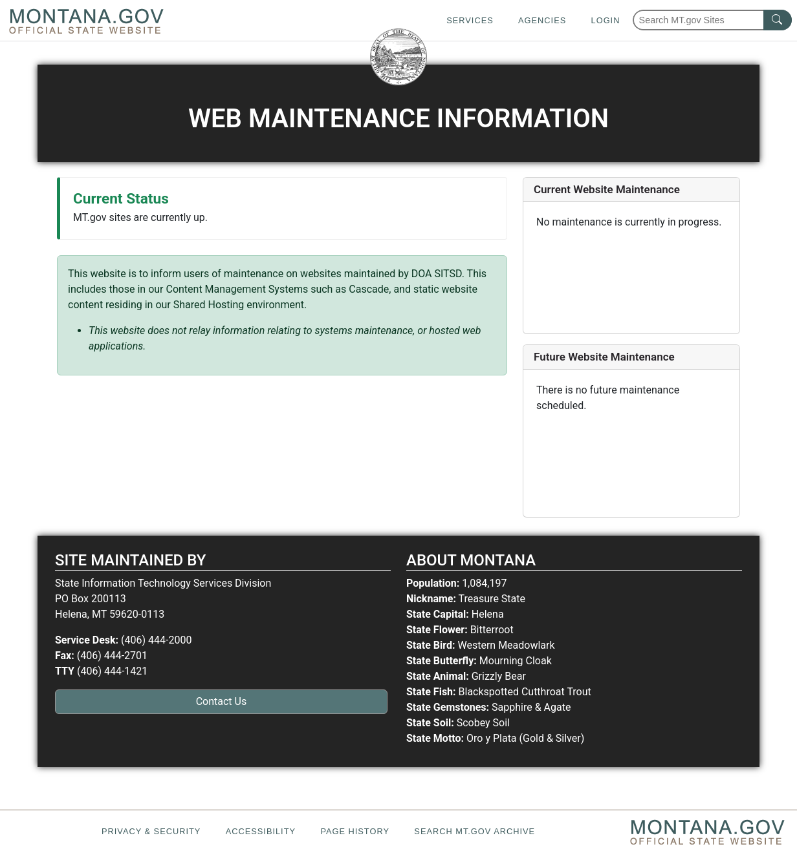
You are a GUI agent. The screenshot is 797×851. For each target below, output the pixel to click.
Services (469, 20)
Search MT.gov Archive (474, 831)
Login (605, 20)
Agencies (542, 20)
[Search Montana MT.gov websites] (712, 20)
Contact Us (221, 701)
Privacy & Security (151, 831)
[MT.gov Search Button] (777, 20)
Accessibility (261, 831)
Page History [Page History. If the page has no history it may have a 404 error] (354, 831)
